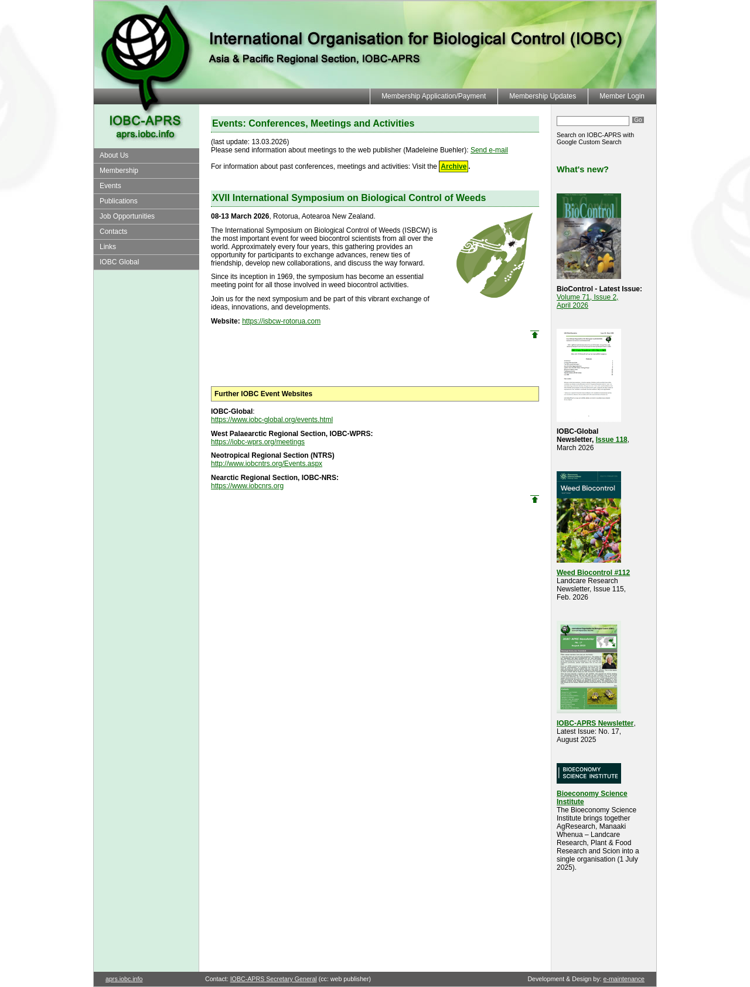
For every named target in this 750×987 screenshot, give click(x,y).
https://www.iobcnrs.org (247, 486)
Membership (119, 170)
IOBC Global (119, 262)
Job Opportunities (127, 216)
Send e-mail (489, 150)
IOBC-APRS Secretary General (273, 978)
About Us (114, 155)
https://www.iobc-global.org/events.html (272, 420)
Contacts (113, 231)
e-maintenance (624, 978)
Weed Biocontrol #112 (593, 573)
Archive (453, 166)
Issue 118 (612, 439)
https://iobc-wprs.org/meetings (258, 442)
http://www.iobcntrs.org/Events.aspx (266, 464)
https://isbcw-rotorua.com (281, 321)
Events (110, 186)
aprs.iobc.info (123, 978)
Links (108, 247)
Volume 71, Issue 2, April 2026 (587, 301)
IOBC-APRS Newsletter (595, 723)
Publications (119, 201)
